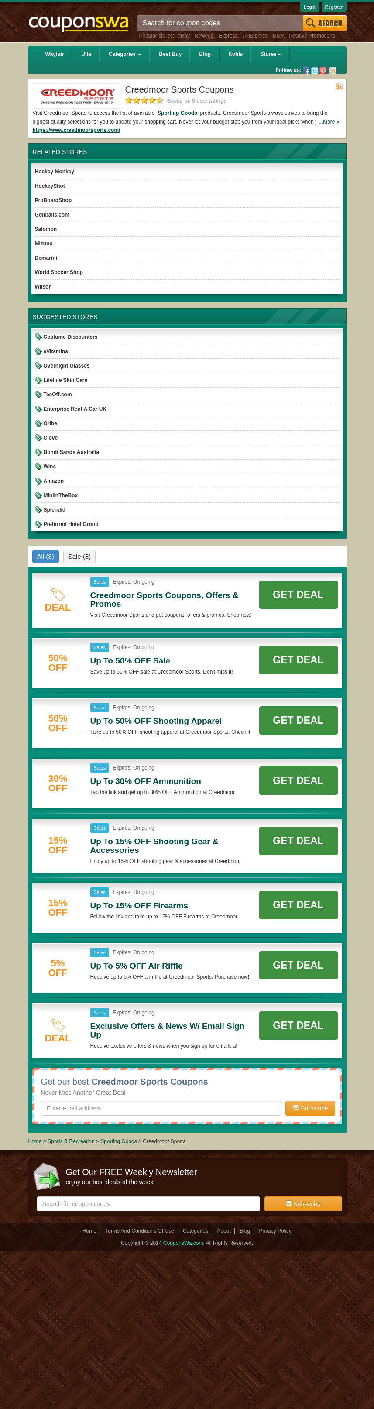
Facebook (306, 70)
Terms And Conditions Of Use (139, 1231)
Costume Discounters (71, 337)
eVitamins (56, 351)
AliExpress (255, 36)
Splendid (55, 510)
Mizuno (44, 244)
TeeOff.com (58, 395)
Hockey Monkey (55, 171)
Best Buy (170, 54)
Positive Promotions (312, 36)
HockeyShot (50, 186)
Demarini (46, 258)
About (223, 1231)
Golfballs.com (52, 215)
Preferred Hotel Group (71, 524)
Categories (125, 54)
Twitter (314, 70)
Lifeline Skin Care (66, 380)
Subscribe (310, 1108)
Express (228, 36)
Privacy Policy (275, 1231)
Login (310, 7)
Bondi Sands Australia (72, 452)
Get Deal (298, 594)
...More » (329, 122)
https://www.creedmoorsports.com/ (76, 130)
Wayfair (54, 54)
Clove (51, 438)
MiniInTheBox (61, 495)
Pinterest (322, 70)
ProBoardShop (53, 200)
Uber (278, 36)
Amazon (54, 481)
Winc (50, 467)
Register (334, 7)
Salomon (46, 229)
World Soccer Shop (59, 272)
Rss (332, 70)
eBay (183, 36)
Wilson (43, 287)
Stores (270, 54)
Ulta (86, 54)
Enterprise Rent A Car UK (75, 409)
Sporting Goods (177, 113)
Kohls (235, 54)
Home (35, 1141)
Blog (205, 54)
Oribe (50, 423)
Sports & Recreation (71, 1141)
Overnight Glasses (67, 366)
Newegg (204, 36)
